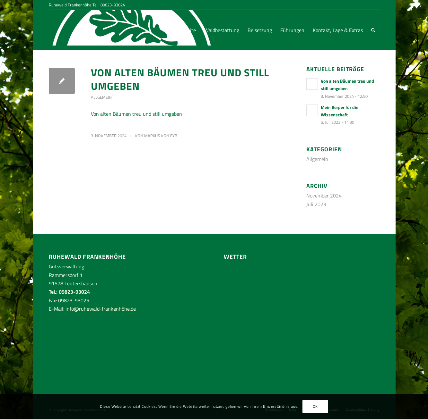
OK (315, 406)
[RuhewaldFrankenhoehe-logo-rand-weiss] (73, 30)
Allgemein (101, 97)
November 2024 (324, 195)
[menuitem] (185, 30)
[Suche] (373, 30)
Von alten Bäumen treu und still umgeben (180, 79)
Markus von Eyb (160, 135)
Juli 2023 (316, 204)
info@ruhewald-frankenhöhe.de (101, 309)
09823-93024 (112, 5)
